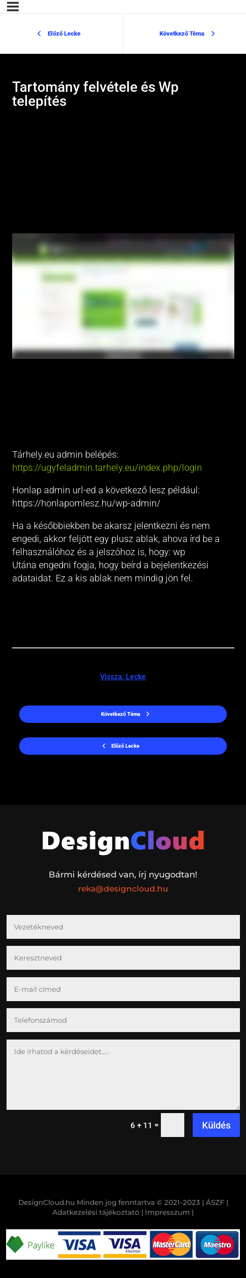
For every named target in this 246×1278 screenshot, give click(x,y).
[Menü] (13, 6)
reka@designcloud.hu (123, 888)
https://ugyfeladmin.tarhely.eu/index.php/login (107, 467)
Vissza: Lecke (123, 676)
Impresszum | (169, 1212)
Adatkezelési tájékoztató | (97, 1212)
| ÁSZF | (215, 1202)
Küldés (216, 1125)
